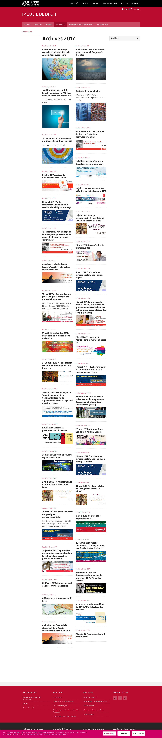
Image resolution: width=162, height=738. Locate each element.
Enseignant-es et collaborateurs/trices (95, 701)
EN (138, 9)
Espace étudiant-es (102, 25)
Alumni (135, 3)
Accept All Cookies (138, 734)
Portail (125, 9)
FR (135, 9)
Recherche (49, 25)
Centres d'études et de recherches (63, 701)
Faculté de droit (39, 14)
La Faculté (27, 25)
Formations (38, 25)
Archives (115, 38)
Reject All (124, 734)
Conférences (27, 31)
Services (124, 3)
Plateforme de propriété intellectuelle (65, 716)
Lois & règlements (88, 706)
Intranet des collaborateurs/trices (93, 710)
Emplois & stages (88, 714)
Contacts (25, 703)
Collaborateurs (110, 3)
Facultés (85, 3)
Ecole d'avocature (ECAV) (60, 706)
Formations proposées (90, 697)
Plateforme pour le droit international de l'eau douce (66, 711)
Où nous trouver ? (28, 708)
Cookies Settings (109, 734)
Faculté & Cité (60, 25)
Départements (57, 697)
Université (73, 3)
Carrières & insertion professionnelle (80, 25)
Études (96, 3)
